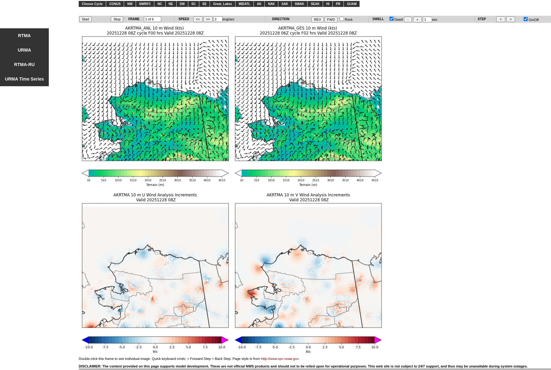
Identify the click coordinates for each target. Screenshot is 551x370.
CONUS (115, 4)
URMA (24, 50)
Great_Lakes (222, 4)
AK (259, 4)
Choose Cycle (92, 4)
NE (171, 4)
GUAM (352, 4)
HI (327, 4)
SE (204, 4)
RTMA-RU (24, 64)
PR (338, 4)
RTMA (24, 35)
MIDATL (244, 4)
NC (159, 4)
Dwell (396, 19)
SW (182, 4)
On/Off (531, 20)
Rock (346, 19)
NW (130, 4)
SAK (284, 4)
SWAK (299, 4)
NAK (271, 4)
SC (193, 4)
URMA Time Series (24, 78)
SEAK (315, 4)
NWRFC (145, 4)
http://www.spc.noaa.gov (279, 359)
